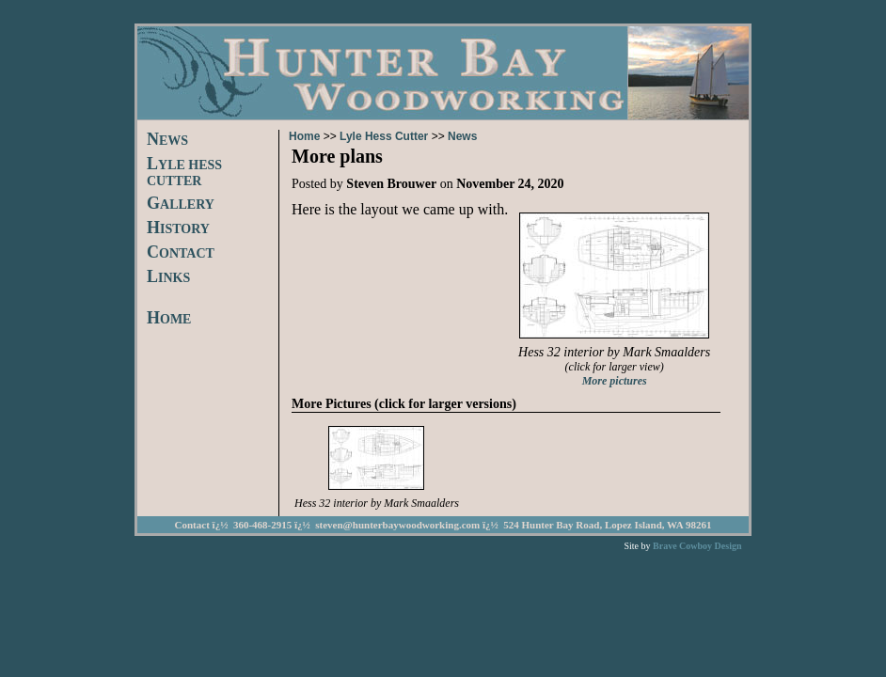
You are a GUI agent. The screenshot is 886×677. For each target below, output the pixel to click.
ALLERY (180, 204)
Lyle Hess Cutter (384, 136)
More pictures (614, 380)
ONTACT (180, 253)
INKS (168, 278)
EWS (167, 141)
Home (304, 136)
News (462, 136)
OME (169, 319)
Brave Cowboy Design (697, 546)
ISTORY (178, 229)
